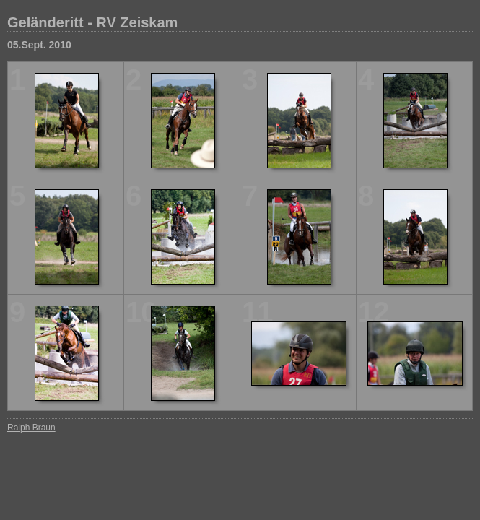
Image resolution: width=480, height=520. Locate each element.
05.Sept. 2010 (39, 45)
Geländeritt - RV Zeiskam (92, 22)
